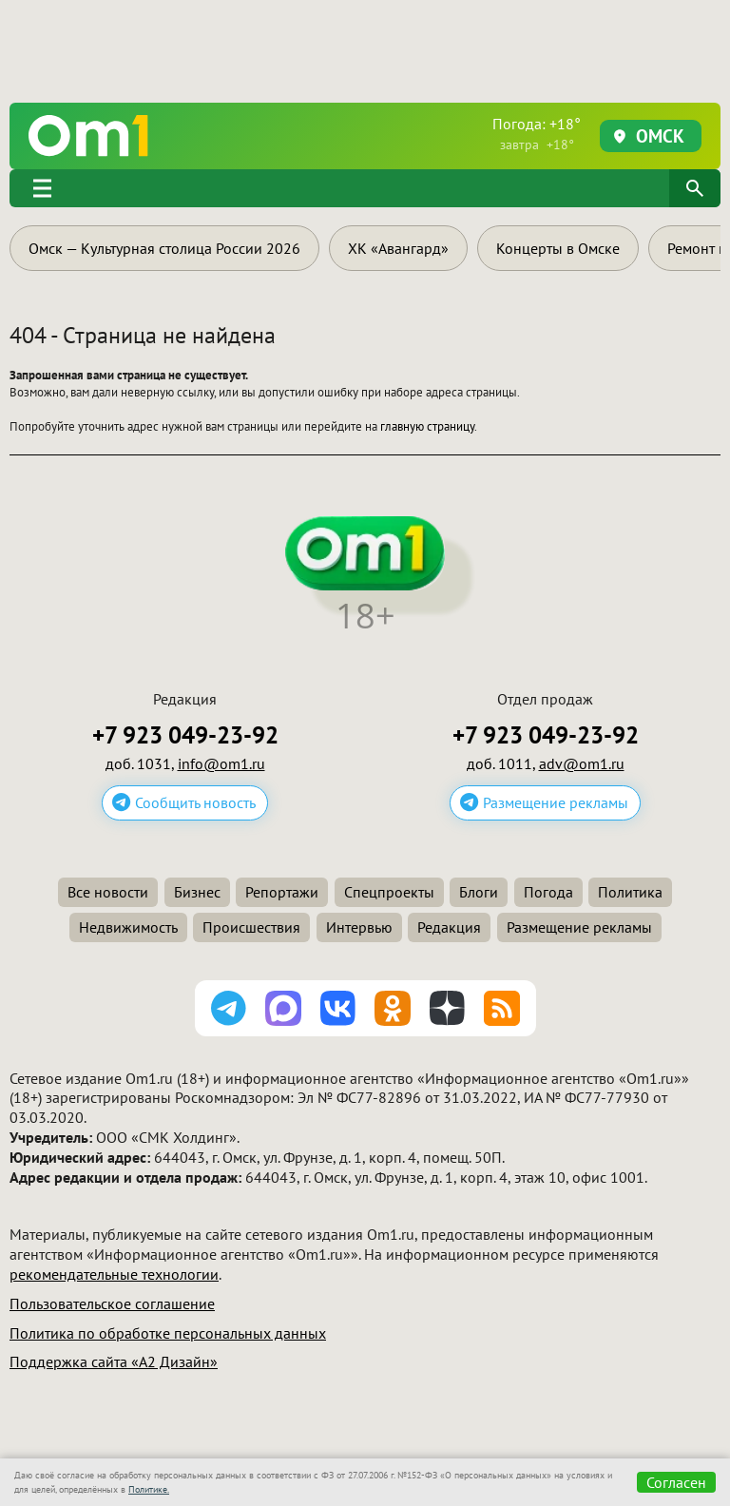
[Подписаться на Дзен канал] (448, 1009)
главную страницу (427, 426)
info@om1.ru (221, 763)
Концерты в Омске (558, 248)
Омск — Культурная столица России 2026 (164, 248)
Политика (630, 891)
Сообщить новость (195, 802)
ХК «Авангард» (398, 248)
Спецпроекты (389, 891)
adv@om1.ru (581, 763)
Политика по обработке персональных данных (168, 1332)
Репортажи (281, 891)
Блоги (478, 891)
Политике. (148, 1489)
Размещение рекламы (555, 802)
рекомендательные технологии (114, 1274)
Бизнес (197, 891)
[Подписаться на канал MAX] (283, 1009)
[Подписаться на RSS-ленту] (502, 1009)
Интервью (359, 926)
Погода (548, 891)
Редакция (449, 926)
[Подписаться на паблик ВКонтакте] (338, 1009)
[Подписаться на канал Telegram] (229, 1009)
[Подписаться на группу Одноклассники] (393, 1009)
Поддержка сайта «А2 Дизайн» (114, 1361)
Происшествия (251, 926)
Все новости (107, 891)
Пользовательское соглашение (112, 1303)
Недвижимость (128, 926)
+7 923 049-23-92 (185, 735)
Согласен (676, 1482)
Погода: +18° (537, 133)
